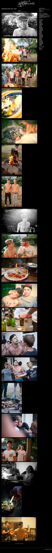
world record (40, 49)
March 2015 (40, 22)
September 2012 (41, 24)
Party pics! (48, 16)
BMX (18, 543)
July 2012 (40, 25)
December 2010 (41, 35)
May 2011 (40, 32)
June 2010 (40, 38)
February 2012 (41, 27)
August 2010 (40, 37)
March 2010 (40, 40)
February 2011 (41, 34)
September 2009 (41, 43)
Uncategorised (41, 48)
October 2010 (40, 36)
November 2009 (41, 42)
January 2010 (40, 41)
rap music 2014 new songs (42, 16)
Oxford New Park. (46, 14)
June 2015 (40, 21)
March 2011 (40, 33)
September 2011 (41, 30)
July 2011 (40, 31)
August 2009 (40, 44)
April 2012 (40, 26)
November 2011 (41, 29)
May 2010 (40, 39)
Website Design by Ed (48, 549)
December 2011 (41, 28)
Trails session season (42, 11)
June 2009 (40, 45)
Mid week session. (41, 10)
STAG (19, 10)
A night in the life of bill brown (44, 17)
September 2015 (41, 20)
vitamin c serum (41, 14)
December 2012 (41, 23)
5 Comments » (22, 543)
